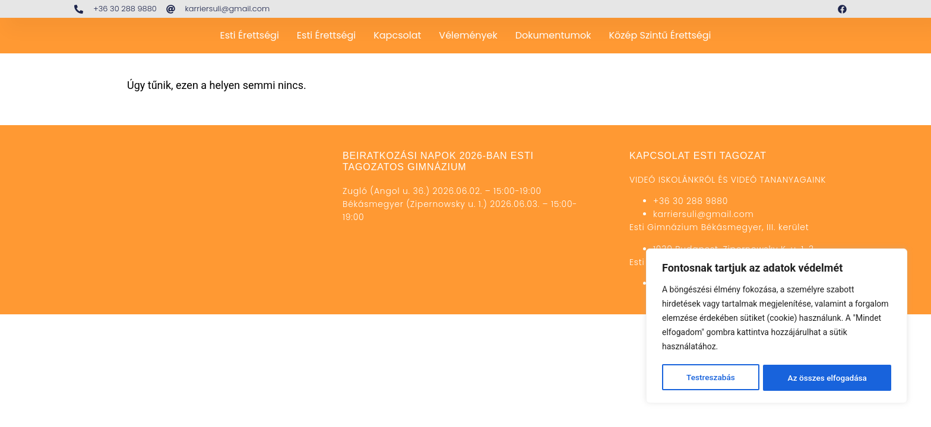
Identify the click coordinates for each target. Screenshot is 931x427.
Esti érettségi (326, 35)
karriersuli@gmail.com (703, 214)
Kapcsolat (397, 35)
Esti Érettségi (249, 35)
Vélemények (468, 35)
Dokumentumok (553, 35)
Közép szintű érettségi (660, 35)
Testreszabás (710, 378)
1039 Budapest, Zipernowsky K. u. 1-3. (734, 249)
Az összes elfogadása (827, 378)
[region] (776, 326)
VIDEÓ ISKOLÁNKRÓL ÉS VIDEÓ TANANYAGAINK (727, 180)
